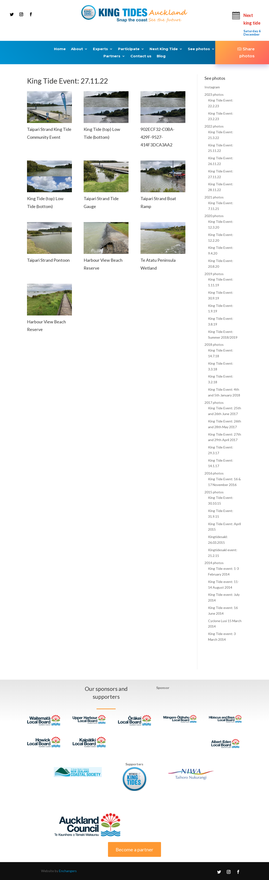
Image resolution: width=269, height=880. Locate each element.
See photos (199, 49)
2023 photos (214, 94)
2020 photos (214, 216)
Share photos (247, 52)
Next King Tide (164, 49)
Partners (111, 56)
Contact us (140, 56)
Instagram (212, 87)
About (77, 49)
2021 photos (214, 197)
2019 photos (214, 274)
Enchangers (68, 871)
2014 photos (214, 563)
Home (60, 49)
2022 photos (214, 126)
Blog (161, 56)
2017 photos (214, 402)
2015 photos (214, 492)
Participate (129, 49)
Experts (100, 49)
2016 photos (214, 473)
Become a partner (134, 849)
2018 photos (214, 344)
